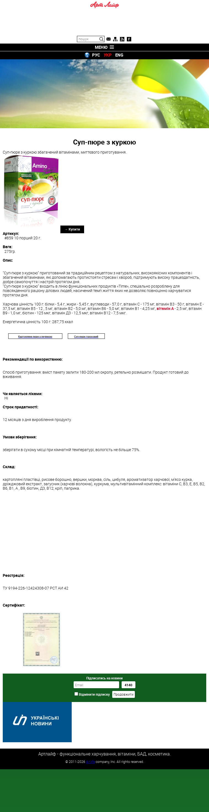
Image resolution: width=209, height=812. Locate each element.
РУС (96, 55)
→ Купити (72, 229)
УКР (108, 55)
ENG (119, 55)
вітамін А (165, 308)
